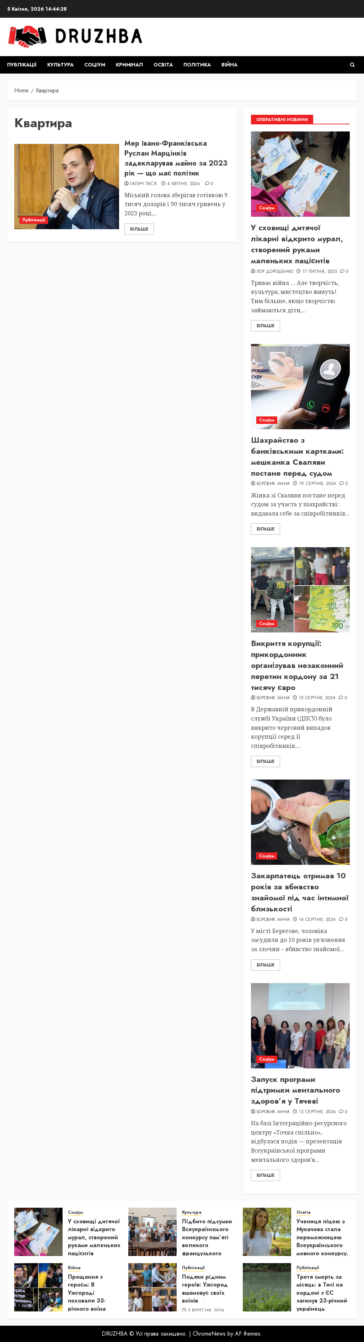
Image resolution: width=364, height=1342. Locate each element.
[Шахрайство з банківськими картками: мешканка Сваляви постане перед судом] (300, 386)
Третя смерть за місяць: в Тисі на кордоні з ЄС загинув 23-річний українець (321, 1293)
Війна (229, 64)
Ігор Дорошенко (275, 272)
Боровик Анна (273, 484)
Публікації (22, 64)
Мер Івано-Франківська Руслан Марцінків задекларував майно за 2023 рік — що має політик (176, 158)
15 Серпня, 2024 (317, 698)
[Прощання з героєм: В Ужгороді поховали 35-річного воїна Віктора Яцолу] (38, 1287)
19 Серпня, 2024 (317, 484)
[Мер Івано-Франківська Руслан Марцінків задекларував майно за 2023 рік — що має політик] (66, 186)
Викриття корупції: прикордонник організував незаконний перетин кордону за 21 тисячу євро (297, 664)
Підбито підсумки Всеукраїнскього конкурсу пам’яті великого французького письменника (207, 1241)
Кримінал (129, 64)
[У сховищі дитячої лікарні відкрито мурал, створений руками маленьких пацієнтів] (300, 174)
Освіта (163, 64)
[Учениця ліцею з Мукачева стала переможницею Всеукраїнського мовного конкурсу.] (267, 1232)
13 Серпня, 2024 (317, 1112)
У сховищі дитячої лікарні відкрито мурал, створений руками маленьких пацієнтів (297, 244)
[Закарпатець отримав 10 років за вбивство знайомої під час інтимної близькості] (300, 822)
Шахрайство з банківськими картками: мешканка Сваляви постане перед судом (297, 456)
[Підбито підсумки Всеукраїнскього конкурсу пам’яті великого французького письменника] (152, 1232)
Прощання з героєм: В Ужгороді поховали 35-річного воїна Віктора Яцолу (88, 1297)
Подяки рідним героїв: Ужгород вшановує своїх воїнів (205, 1289)
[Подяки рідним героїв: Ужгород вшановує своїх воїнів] (152, 1287)
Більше (139, 229)
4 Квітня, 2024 (183, 184)
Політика (197, 64)
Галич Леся (143, 184)
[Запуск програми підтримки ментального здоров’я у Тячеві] (300, 1025)
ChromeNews (209, 1334)
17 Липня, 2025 (320, 272)
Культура (60, 64)
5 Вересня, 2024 (206, 1311)
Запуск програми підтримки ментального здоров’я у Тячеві (295, 1090)
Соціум (94, 64)
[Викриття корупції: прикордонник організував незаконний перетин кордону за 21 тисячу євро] (300, 589)
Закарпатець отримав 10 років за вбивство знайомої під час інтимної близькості (300, 892)
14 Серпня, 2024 (317, 920)
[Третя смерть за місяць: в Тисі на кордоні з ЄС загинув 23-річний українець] (267, 1287)
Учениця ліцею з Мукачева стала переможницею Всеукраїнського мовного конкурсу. (322, 1237)
